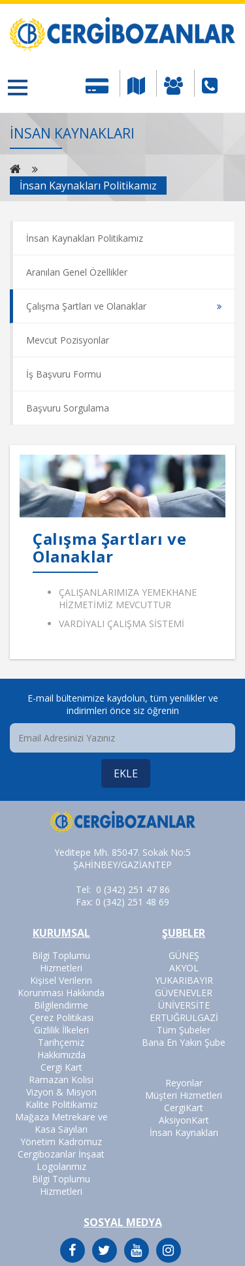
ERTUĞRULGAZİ (184, 1017)
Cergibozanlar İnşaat (61, 1154)
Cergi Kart (61, 1067)
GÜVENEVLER (183, 992)
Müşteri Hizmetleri (183, 1095)
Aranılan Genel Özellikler (76, 272)
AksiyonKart (184, 1120)
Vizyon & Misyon (61, 1092)
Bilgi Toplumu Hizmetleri (61, 961)
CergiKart (183, 1107)
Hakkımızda (61, 1054)
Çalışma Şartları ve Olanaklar (86, 306)
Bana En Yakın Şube (183, 1042)
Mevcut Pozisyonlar (67, 340)
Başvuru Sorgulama (67, 408)
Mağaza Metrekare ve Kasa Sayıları (61, 1123)
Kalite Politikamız (61, 1104)
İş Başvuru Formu (63, 374)
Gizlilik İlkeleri (61, 1030)
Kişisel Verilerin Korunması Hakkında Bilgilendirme (61, 992)
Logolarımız (61, 1166)
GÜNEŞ (184, 955)
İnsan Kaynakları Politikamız (84, 238)
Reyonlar (184, 1083)
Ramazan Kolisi (61, 1079)
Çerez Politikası (61, 1017)
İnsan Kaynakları (184, 1132)
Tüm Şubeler (183, 1030)
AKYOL (184, 968)
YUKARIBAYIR (184, 980)
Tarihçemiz (61, 1042)
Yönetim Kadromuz (61, 1141)
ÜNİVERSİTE (184, 1005)
